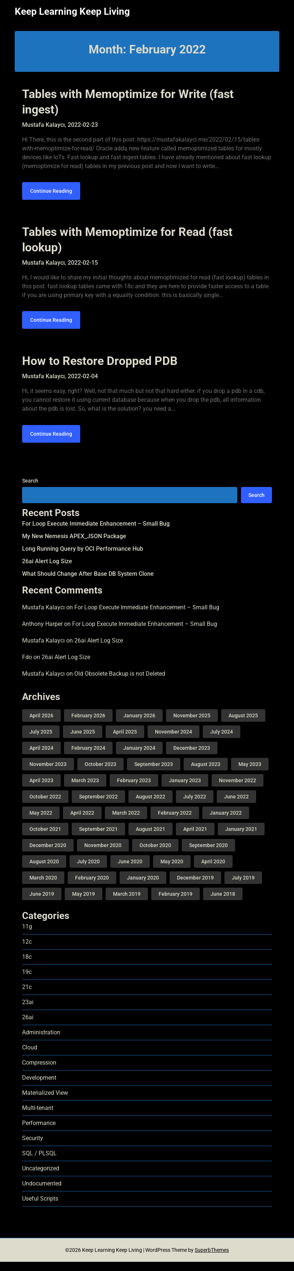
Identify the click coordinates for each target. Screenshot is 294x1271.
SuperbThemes (212, 1259)
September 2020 (208, 854)
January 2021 (241, 838)
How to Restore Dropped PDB (99, 367)
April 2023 (41, 790)
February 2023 (134, 790)
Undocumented (41, 1192)
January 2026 (139, 725)
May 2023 (249, 773)
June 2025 (82, 741)
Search (30, 489)
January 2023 (185, 790)
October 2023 (100, 773)
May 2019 (83, 903)
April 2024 (41, 757)
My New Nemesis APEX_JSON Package (74, 545)
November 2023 (48, 773)
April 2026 (41, 725)
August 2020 (44, 871)
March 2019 (127, 903)
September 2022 (98, 806)
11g (27, 935)
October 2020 (155, 854)
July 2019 (243, 887)
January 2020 (143, 887)
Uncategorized (40, 1177)
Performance (39, 1132)
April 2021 (195, 838)
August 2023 (205, 773)
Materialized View (45, 1101)
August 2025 (243, 725)
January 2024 (139, 757)
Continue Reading (51, 194)
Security (32, 1147)
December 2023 (191, 757)
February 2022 (175, 822)
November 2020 (102, 854)
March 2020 (43, 887)
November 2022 (237, 790)
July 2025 (40, 741)
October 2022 (45, 806)
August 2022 (150, 806)
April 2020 (213, 871)
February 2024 (88, 757)
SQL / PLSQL (39, 1162)
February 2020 (92, 887)
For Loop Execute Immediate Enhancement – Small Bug (96, 532)
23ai (27, 1011)
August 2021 (150, 838)
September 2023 (153, 773)
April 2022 (82, 822)
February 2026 (88, 725)
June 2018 (222, 903)
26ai (27, 1026)
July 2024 (221, 741)
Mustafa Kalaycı (43, 616)
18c (27, 965)
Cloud (29, 1056)
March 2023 (85, 790)
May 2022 (40, 822)
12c (27, 950)
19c (27, 981)
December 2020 (47, 854)
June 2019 (41, 903)
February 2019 (175, 903)
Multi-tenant (37, 1117)
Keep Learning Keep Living (72, 11)
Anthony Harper (42, 633)
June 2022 (236, 806)
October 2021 (45, 838)
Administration (41, 1041)
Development (39, 1086)
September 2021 (98, 838)
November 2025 (191, 725)
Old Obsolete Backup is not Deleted (119, 682)
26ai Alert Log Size (47, 570)
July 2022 (194, 806)
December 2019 (195, 887)
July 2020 (88, 871)
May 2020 (171, 871)
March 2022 (126, 822)
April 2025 (125, 741)
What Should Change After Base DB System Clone (88, 582)
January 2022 (226, 822)
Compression (39, 1071)
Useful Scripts (40, 1207)
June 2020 (130, 871)
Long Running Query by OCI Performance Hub (82, 557)
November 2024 (173, 741)
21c (27, 996)
